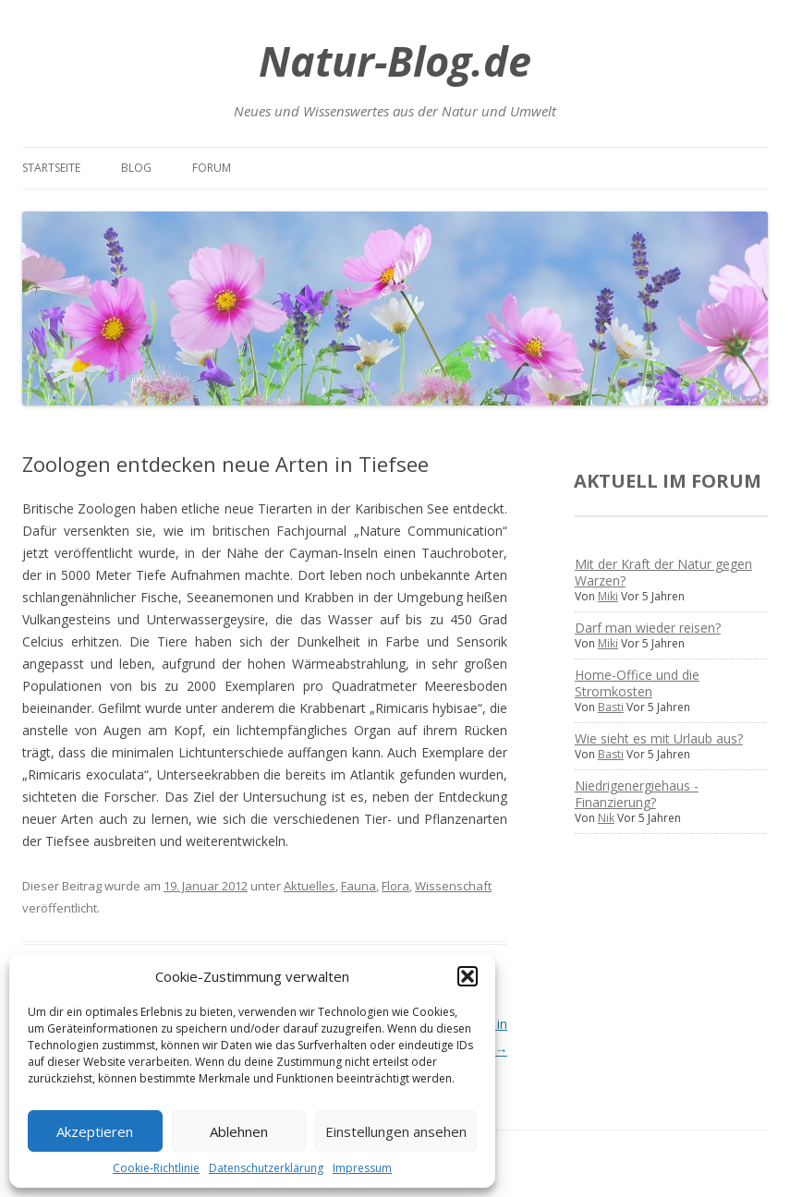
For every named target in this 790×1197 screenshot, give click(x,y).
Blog (136, 167)
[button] (467, 976)
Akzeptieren (94, 1131)
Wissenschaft (453, 885)
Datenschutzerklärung (266, 1168)
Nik (606, 818)
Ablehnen (239, 1131)
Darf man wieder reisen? (648, 627)
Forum (211, 167)
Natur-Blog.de (395, 60)
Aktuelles (309, 885)
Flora (395, 885)
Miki (608, 596)
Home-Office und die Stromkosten (637, 683)
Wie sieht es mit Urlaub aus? (659, 738)
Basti (611, 707)
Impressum (362, 1168)
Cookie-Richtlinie (156, 1168)
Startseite (51, 167)
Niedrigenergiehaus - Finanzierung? (637, 794)
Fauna (358, 885)
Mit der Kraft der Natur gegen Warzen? (663, 572)
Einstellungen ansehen (396, 1131)
